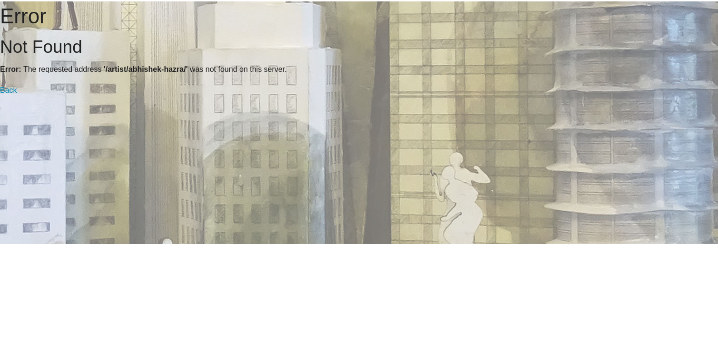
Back (8, 90)
